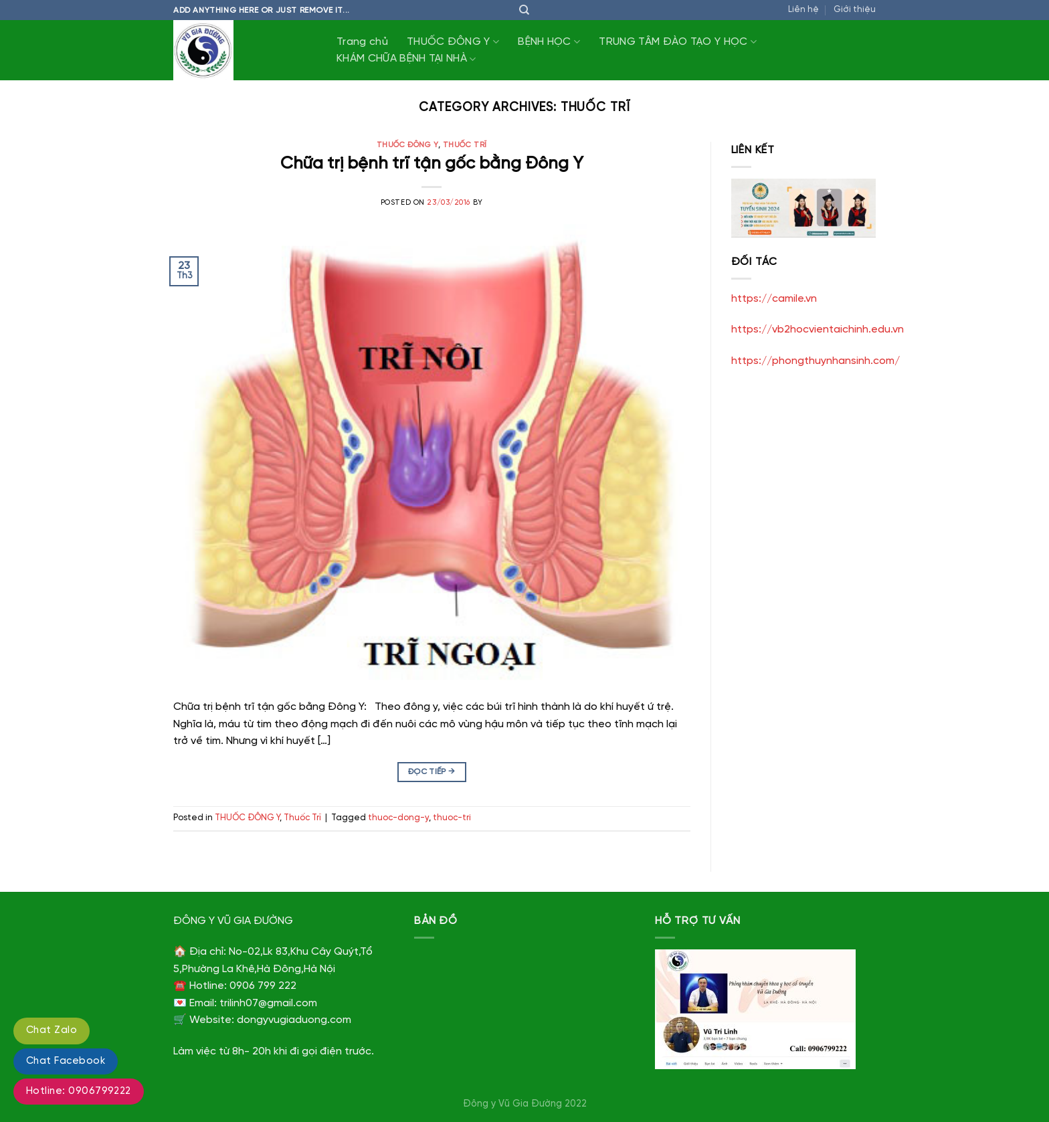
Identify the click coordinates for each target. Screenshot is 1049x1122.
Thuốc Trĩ (465, 145)
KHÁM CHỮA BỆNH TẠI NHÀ (406, 59)
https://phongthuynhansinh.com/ (815, 361)
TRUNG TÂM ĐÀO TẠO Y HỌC (678, 41)
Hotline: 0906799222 (78, 1091)
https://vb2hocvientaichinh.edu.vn (817, 329)
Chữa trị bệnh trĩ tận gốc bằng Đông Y (431, 164)
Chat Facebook (65, 1061)
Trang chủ (362, 42)
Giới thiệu (855, 9)
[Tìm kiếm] (524, 10)
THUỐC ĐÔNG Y (453, 41)
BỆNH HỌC (549, 41)
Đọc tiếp (432, 771)
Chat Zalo (51, 1030)
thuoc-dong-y (398, 818)
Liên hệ (803, 9)
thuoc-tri (452, 818)
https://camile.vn (774, 298)
